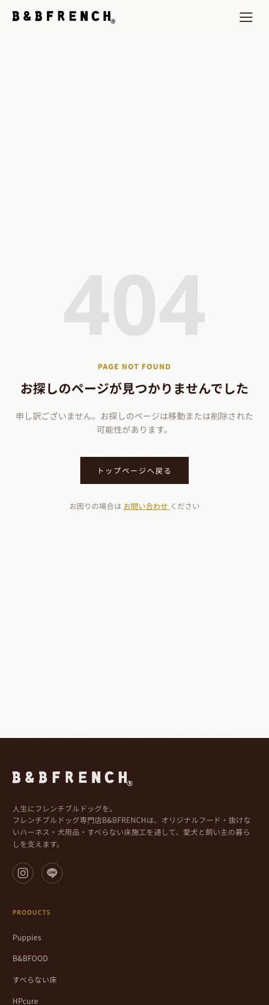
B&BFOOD (30, 958)
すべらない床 (35, 979)
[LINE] (52, 873)
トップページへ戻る (135, 470)
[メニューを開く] (246, 17)
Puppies (27, 937)
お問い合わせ (147, 506)
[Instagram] (23, 873)
